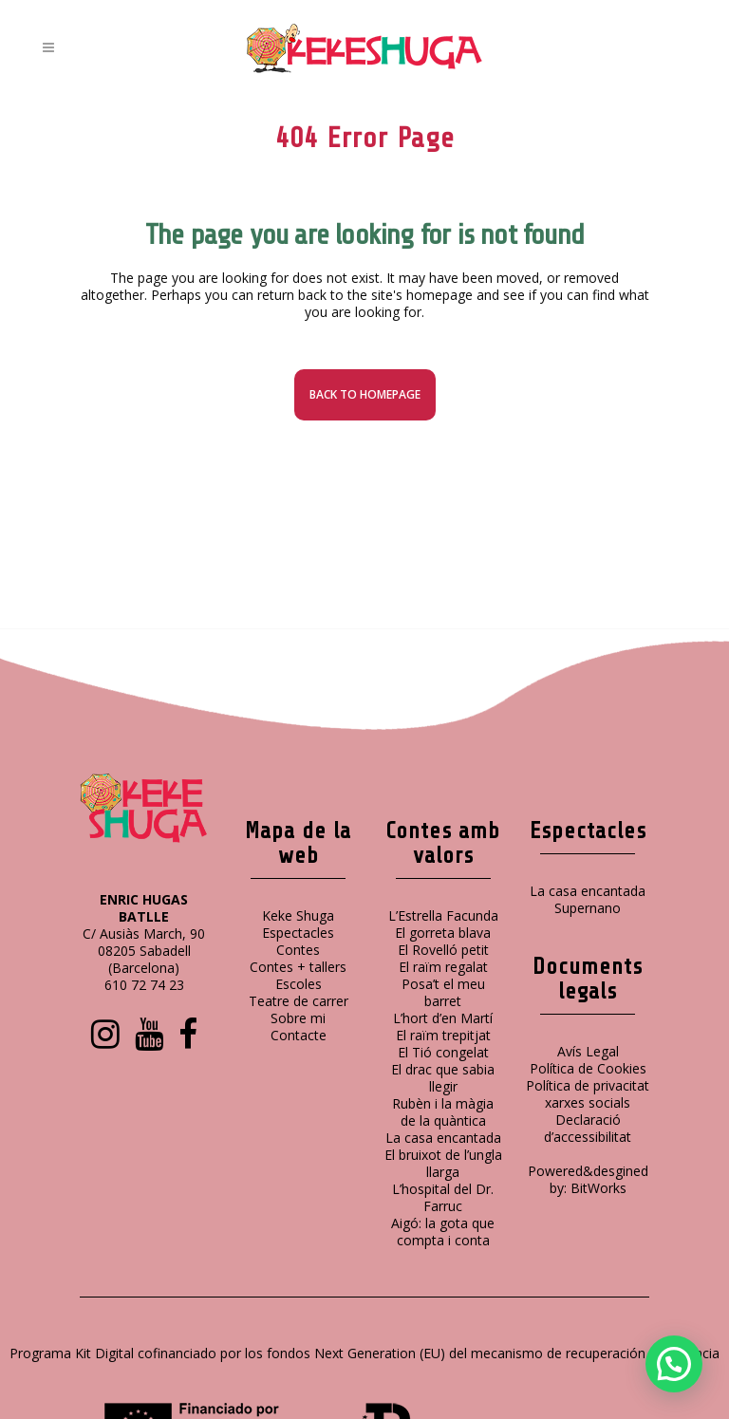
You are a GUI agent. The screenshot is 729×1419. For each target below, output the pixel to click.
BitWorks (598, 1188)
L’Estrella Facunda (443, 915)
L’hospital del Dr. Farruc (443, 1197)
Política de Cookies (588, 1068)
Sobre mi (298, 1018)
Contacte (299, 1035)
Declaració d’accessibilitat (587, 1128)
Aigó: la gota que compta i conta (443, 1231)
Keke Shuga (298, 915)
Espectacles (298, 933)
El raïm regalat (443, 967)
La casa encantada (443, 1138)
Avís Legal (588, 1051)
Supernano (587, 908)
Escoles (298, 984)
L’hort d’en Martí (443, 1018)
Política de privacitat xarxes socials (587, 1093)
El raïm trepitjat (443, 1035)
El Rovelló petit (443, 950)
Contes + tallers (298, 967)
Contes (298, 950)
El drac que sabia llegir (443, 1077)
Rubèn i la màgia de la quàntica (443, 1112)
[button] (673, 1363)
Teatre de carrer (298, 1001)
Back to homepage (365, 394)
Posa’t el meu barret (443, 992)
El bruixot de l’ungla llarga (443, 1163)
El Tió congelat (443, 1052)
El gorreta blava (443, 933)
